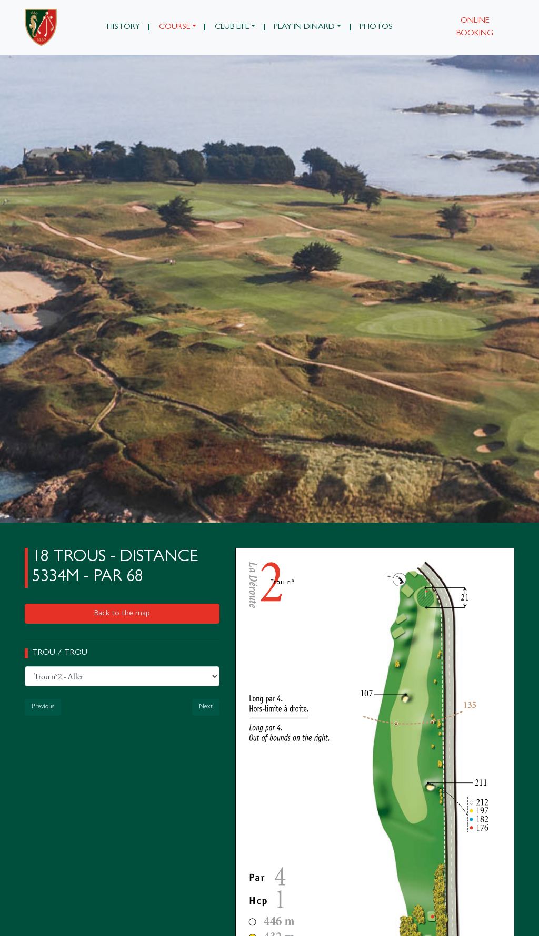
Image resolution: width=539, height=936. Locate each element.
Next (206, 707)
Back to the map (122, 613)
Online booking (474, 27)
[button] (177, 27)
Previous (43, 707)
